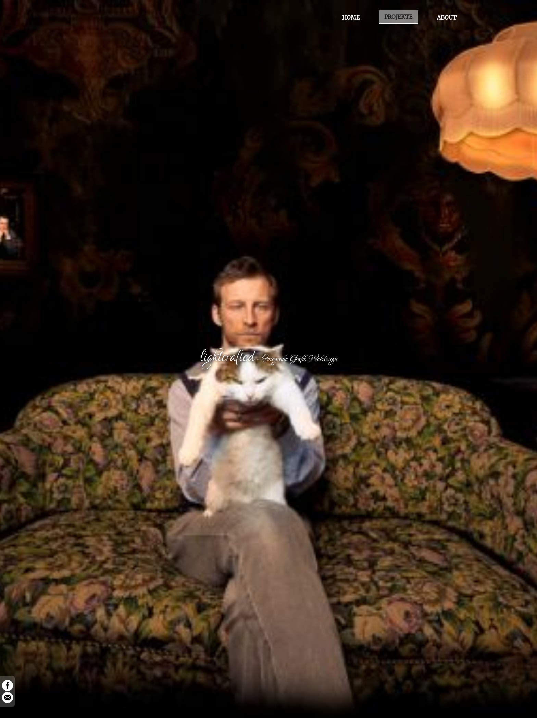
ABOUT (447, 17)
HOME (351, 17)
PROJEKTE (398, 16)
